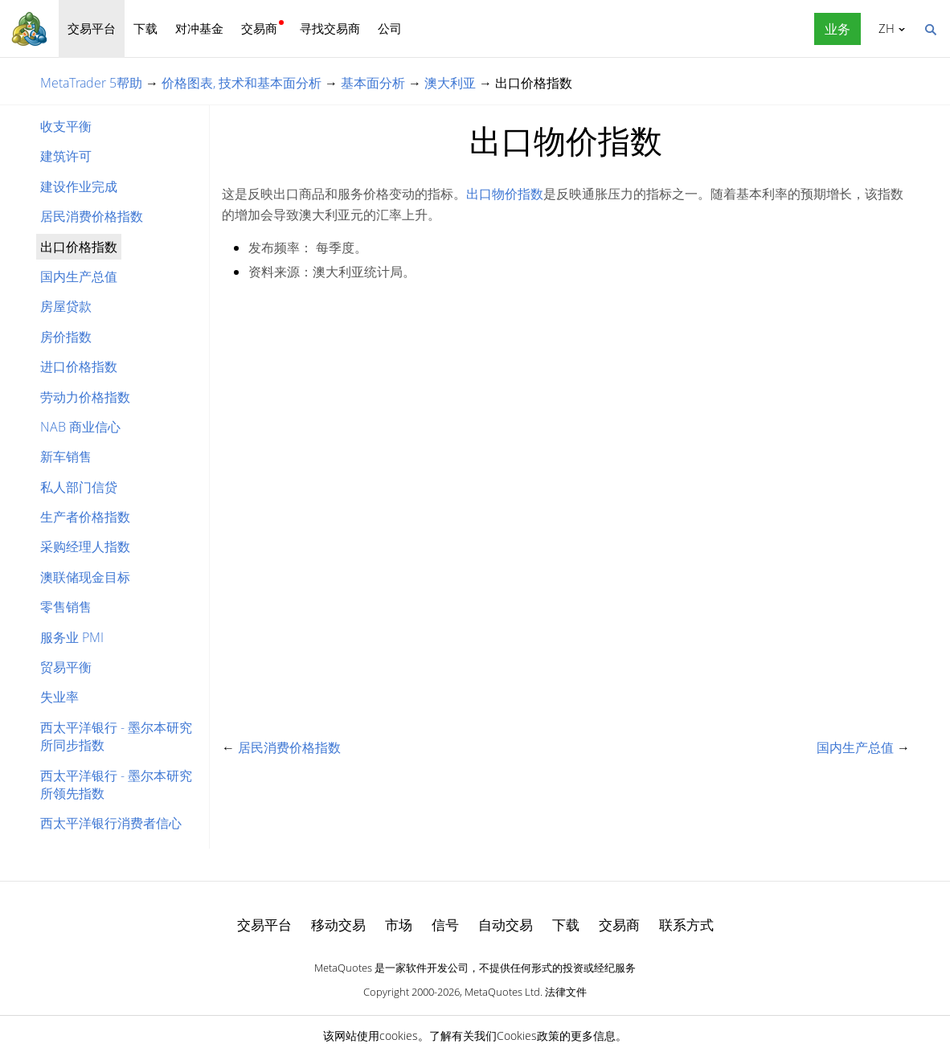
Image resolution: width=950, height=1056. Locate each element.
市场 (398, 924)
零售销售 (66, 607)
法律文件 (566, 991)
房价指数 (66, 337)
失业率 (59, 697)
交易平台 (92, 28)
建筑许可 (66, 156)
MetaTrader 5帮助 (91, 83)
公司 (390, 28)
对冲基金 (199, 28)
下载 (145, 28)
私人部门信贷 (78, 487)
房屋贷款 (66, 306)
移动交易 (338, 924)
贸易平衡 (66, 667)
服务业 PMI (72, 637)
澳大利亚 (450, 83)
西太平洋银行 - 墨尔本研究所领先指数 (116, 784)
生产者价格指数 (85, 517)
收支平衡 (66, 126)
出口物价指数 (504, 194)
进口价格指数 (78, 366)
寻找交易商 (330, 28)
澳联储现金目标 (85, 577)
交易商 (259, 28)
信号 (445, 924)
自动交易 (505, 924)
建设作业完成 (78, 186)
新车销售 (66, 456)
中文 (884, 28)
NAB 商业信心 (80, 427)
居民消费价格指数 (91, 216)
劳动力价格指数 (85, 397)
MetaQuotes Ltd (502, 991)
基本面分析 (373, 83)
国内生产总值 (78, 276)
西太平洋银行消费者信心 (111, 823)
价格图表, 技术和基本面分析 (241, 83)
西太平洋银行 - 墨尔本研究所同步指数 (116, 736)
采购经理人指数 (85, 546)
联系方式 (686, 924)
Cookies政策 (528, 1035)
